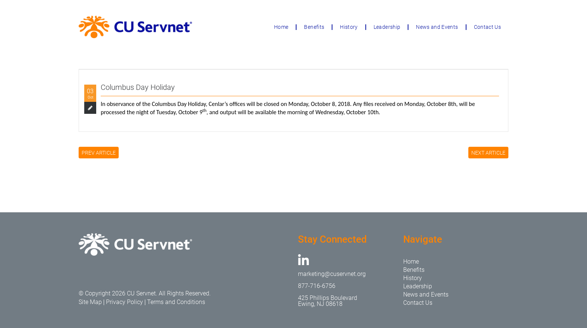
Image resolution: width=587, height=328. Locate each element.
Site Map (90, 302)
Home (281, 27)
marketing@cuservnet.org (332, 273)
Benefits (314, 27)
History (349, 27)
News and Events (437, 27)
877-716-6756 (316, 285)
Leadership (387, 27)
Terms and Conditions (176, 302)
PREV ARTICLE (99, 153)
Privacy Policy (124, 302)
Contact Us (487, 27)
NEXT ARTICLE (488, 153)
